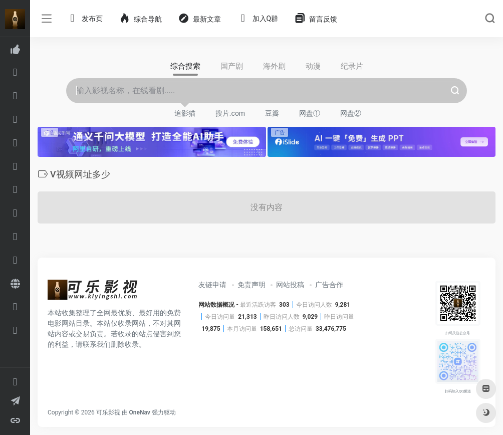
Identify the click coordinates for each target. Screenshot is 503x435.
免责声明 (251, 285)
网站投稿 (290, 285)
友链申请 (212, 285)
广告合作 (329, 285)
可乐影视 (108, 412)
